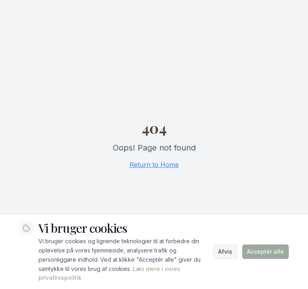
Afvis (225, 251)
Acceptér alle (265, 251)
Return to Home (154, 165)
